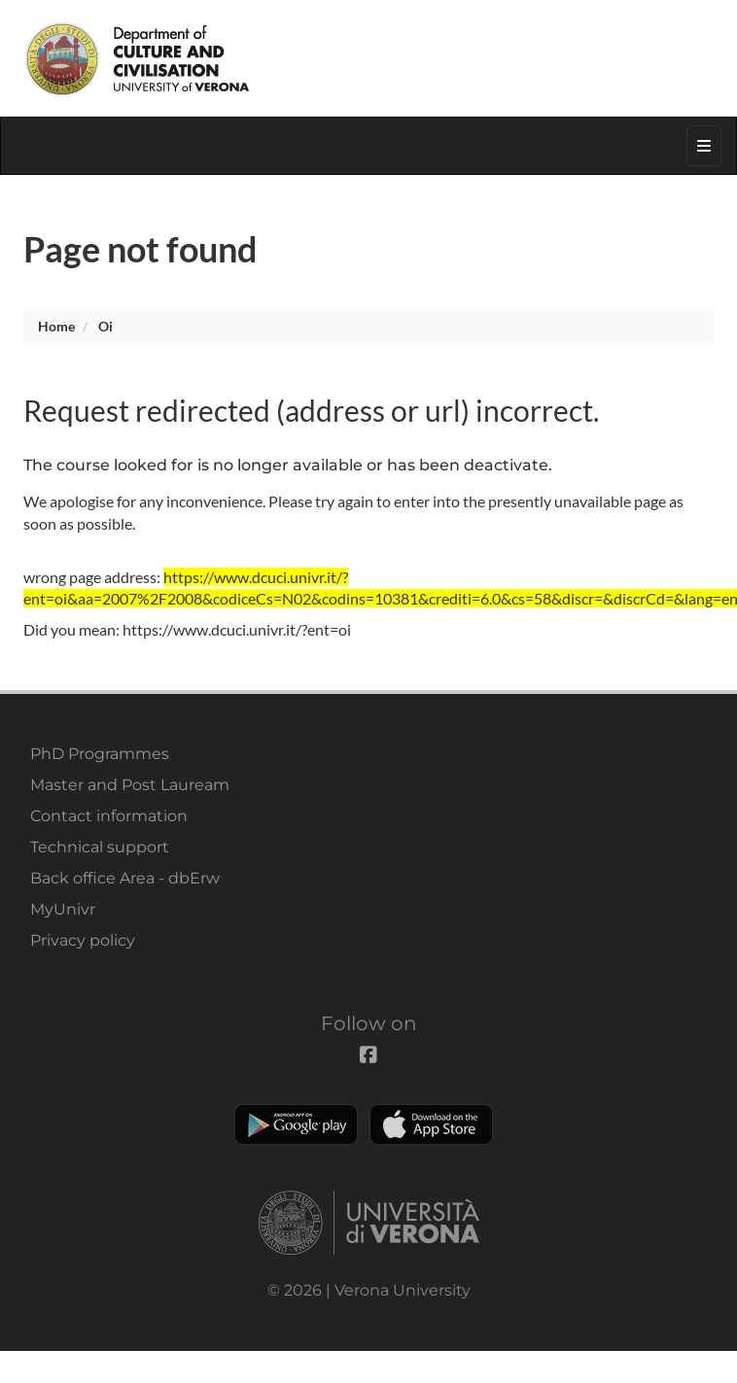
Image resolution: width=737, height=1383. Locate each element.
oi (105, 326)
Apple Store (431, 1124)
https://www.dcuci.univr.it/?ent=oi (237, 629)
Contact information (109, 816)
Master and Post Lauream (129, 785)
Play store (296, 1124)
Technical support (99, 847)
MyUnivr (62, 909)
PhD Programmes (99, 753)
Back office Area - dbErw (125, 878)
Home (56, 326)
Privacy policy (82, 940)
